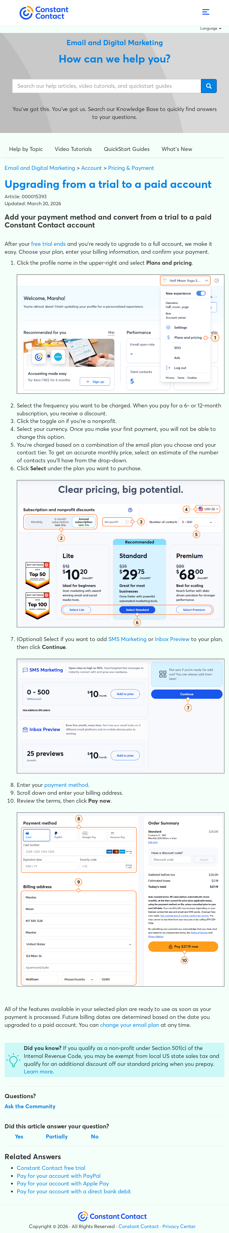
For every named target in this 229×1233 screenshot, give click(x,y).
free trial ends (48, 243)
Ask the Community (30, 1106)
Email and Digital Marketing (40, 167)
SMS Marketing (127, 639)
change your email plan (129, 1024)
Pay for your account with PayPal (58, 1175)
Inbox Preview (172, 639)
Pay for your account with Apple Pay (63, 1183)
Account (91, 167)
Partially (57, 1136)
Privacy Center (179, 1226)
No (95, 1136)
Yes (19, 1136)
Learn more (38, 1071)
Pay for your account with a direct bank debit (74, 1191)
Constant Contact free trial (51, 1167)
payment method (66, 784)
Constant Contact (138, 1226)
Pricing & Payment (131, 167)
